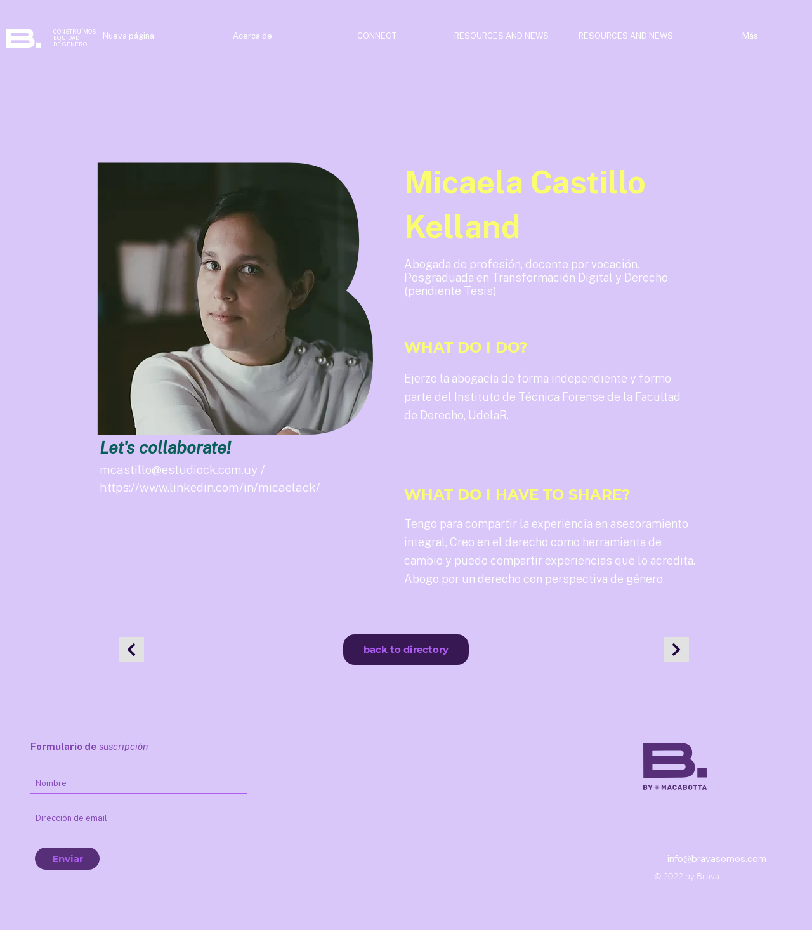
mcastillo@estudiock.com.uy (179, 469)
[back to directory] (406, 649)
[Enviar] (67, 859)
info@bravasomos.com (716, 858)
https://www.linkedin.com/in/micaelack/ (210, 487)
